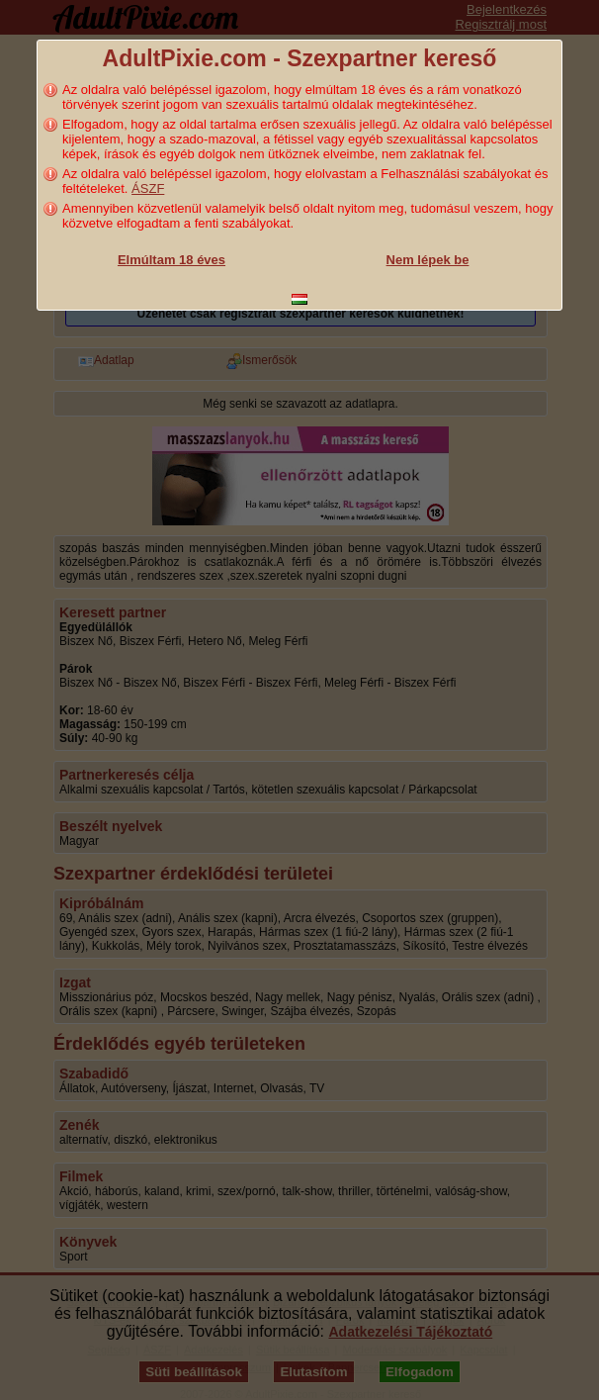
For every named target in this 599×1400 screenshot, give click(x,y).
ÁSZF (147, 188)
